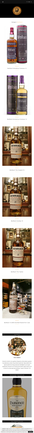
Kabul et (30, 431)
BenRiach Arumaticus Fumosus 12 (17, 119)
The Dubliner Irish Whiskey (17, 397)
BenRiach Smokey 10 (17, 221)
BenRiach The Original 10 (17, 170)
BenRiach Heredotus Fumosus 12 (17, 68)
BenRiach (17, 66)
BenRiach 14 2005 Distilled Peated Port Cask (17, 322)
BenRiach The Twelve (17, 272)
